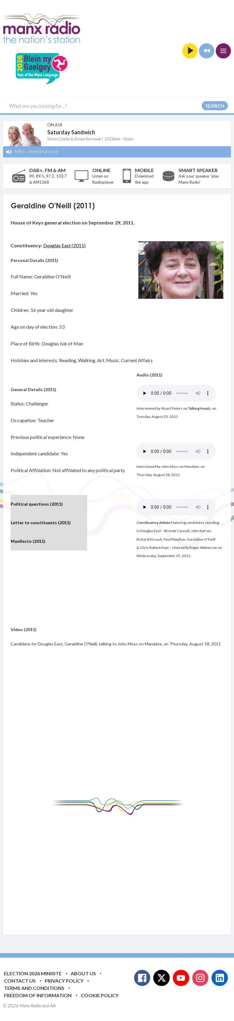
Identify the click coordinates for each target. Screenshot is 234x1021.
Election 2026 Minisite (33, 973)
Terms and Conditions (34, 988)
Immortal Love (43, 151)
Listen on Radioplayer (103, 179)
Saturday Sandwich (71, 132)
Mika (19, 151)
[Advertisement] (122, 870)
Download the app (144, 179)
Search (214, 105)
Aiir (53, 1005)
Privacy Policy (64, 981)
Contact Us (20, 981)
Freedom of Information (38, 995)
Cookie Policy (100, 995)
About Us (83, 973)
